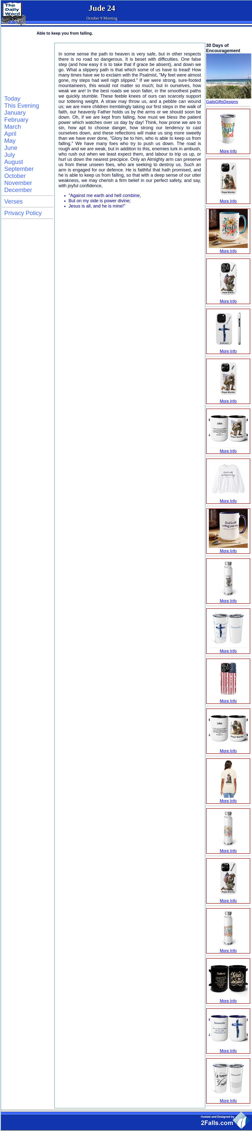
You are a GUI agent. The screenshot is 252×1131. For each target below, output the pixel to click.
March (12, 126)
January (15, 112)
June (10, 147)
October (15, 175)
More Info (228, 149)
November (18, 182)
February (16, 119)
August (13, 161)
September (19, 168)
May (10, 140)
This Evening (21, 105)
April (10, 133)
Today (12, 98)
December (18, 189)
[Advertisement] (27, 68)
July (9, 154)
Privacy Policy (23, 213)
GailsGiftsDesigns (222, 102)
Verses (13, 201)
